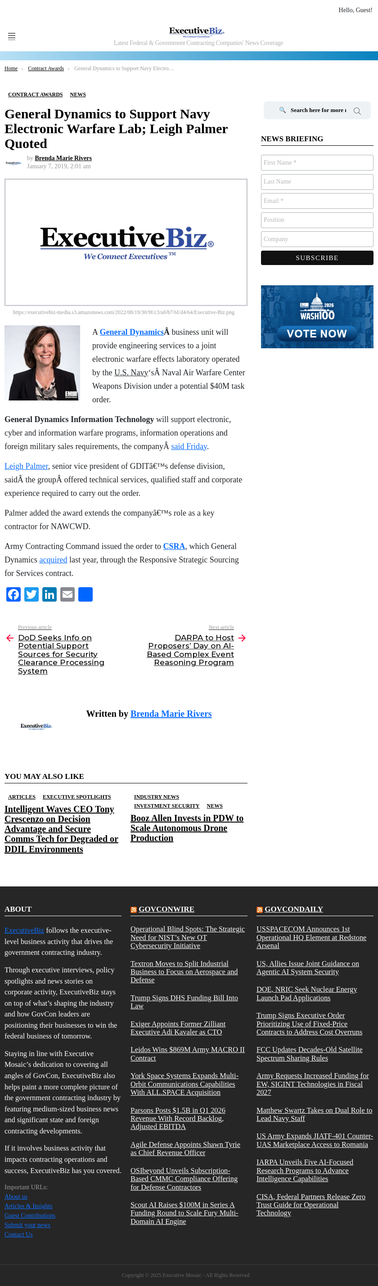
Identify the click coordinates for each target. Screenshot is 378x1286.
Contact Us (18, 1234)
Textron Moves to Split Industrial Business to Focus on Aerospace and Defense (184, 972)
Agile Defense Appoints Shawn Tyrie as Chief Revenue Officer (185, 1149)
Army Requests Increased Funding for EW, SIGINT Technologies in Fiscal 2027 (312, 1084)
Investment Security (166, 806)
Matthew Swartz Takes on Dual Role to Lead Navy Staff (314, 1114)
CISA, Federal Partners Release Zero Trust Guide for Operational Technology (310, 1205)
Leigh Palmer (26, 466)
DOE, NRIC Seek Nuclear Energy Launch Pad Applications (306, 993)
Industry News (156, 797)
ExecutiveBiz (24, 930)
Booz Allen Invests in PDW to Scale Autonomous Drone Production (186, 828)
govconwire (166, 909)
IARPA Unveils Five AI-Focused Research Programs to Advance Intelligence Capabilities (304, 1170)
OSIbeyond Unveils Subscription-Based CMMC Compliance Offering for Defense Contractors (184, 1179)
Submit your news (27, 1225)
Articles (22, 797)
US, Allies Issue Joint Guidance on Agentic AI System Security (307, 968)
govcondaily (294, 909)
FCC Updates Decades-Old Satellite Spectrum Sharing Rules (309, 1054)
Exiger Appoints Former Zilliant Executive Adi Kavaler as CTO (177, 1028)
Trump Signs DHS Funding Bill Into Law (184, 1002)
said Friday (189, 446)
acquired (53, 559)
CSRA (174, 546)
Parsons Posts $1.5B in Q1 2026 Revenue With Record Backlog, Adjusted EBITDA (177, 1118)
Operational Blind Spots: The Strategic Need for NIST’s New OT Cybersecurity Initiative (187, 937)
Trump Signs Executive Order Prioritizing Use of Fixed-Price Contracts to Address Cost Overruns (309, 1024)
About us (15, 1196)
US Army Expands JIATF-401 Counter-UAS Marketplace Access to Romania (315, 1140)
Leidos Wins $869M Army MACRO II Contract (187, 1054)
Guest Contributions (29, 1215)
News (214, 806)
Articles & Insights (28, 1206)
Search (357, 112)
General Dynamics (132, 332)
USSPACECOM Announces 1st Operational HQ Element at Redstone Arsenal (311, 937)
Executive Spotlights (77, 797)
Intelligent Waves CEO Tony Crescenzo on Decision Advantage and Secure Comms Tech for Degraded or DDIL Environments (61, 829)
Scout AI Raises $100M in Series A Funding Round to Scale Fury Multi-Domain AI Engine (184, 1213)
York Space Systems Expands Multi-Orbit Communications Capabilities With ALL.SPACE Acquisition (184, 1084)
